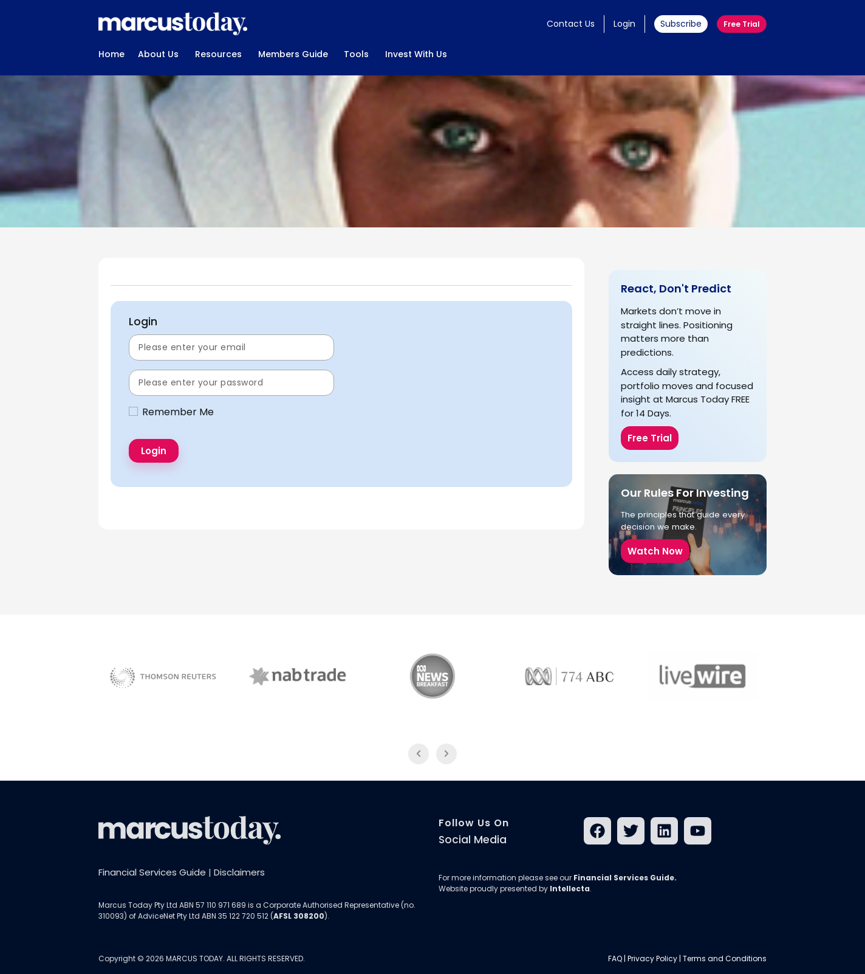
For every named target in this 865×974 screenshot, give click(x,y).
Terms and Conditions (725, 958)
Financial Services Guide (152, 872)
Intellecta (570, 888)
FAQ (615, 958)
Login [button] (624, 24)
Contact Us (571, 24)
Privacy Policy (652, 958)
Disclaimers (239, 872)
